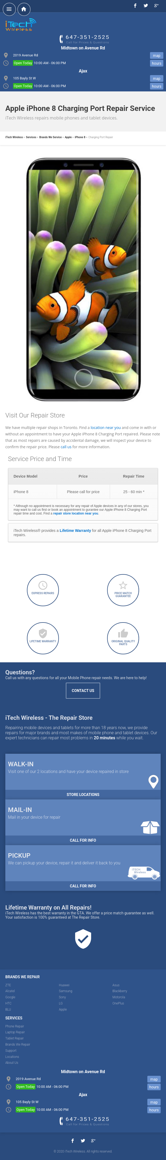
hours (156, 63)
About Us (11, 1063)
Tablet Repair (14, 1038)
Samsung (65, 991)
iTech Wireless (14, 137)
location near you (106, 427)
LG (61, 1003)
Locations (12, 1057)
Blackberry (119, 991)
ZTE (8, 985)
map (156, 55)
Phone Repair (14, 1026)
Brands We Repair (17, 1044)
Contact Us (83, 691)
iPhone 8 (80, 137)
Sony (62, 997)
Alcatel (10, 991)
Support (11, 1051)
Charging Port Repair (100, 137)
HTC (8, 1003)
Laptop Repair (15, 1032)
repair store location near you (75, 513)
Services (31, 137)
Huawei (64, 985)
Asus (115, 985)
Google (10, 997)
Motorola (118, 997)
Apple (68, 137)
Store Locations (83, 794)
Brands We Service (50, 137)
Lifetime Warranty (75, 530)
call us (66, 446)
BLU (8, 1009)
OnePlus (118, 1003)
